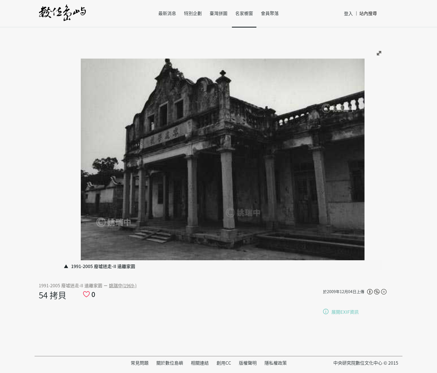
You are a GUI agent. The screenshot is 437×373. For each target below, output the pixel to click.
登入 (348, 13)
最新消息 (167, 13)
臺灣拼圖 (218, 13)
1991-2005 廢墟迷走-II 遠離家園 (71, 285)
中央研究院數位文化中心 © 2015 (365, 363)
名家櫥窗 (244, 13)
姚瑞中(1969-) (123, 285)
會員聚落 (270, 13)
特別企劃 (193, 13)
